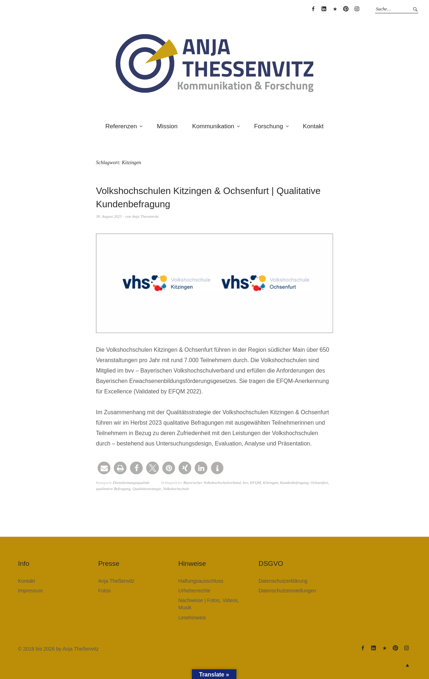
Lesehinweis (192, 617)
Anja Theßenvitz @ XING (334, 9)
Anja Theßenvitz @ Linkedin (324, 9)
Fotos (104, 590)
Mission (167, 126)
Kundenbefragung (294, 482)
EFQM (255, 482)
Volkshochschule (176, 488)
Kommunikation (213, 126)
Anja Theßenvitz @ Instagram (356, 9)
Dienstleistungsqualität (131, 482)
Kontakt (313, 126)
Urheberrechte (194, 590)
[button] (104, 468)
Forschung (268, 126)
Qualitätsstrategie (147, 488)
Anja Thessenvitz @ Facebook (313, 9)
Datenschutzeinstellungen (287, 590)
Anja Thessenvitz (145, 216)
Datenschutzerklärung (282, 581)
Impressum (30, 590)
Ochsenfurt (319, 482)
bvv (245, 482)
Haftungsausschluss (200, 581)
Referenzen (121, 126)
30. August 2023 (109, 216)
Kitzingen (270, 482)
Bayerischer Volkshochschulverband (212, 482)
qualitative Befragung (113, 488)
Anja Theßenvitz (116, 581)
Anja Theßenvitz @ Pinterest (346, 9)
